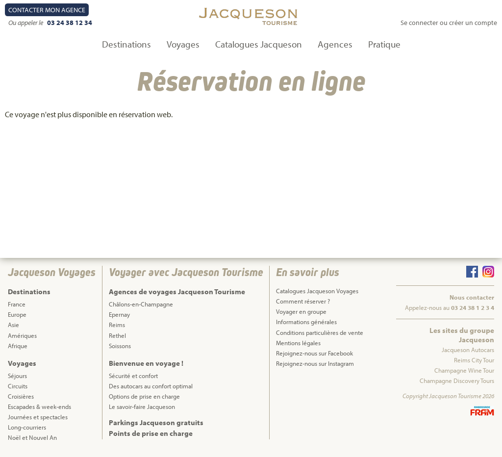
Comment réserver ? (303, 301)
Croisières (21, 396)
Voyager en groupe (301, 311)
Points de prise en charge (151, 433)
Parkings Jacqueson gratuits (156, 422)
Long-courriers (27, 427)
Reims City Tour (474, 360)
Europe (17, 314)
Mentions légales (298, 343)
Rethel (117, 335)
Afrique (17, 346)
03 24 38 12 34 (69, 22)
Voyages (183, 44)
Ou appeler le (26, 22)
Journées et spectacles (38, 417)
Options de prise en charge (144, 396)
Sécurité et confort (133, 376)
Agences (335, 44)
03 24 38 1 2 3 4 (472, 307)
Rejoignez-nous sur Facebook (314, 353)
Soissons (120, 346)
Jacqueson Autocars (468, 350)
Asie (13, 325)
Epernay (119, 314)
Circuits (17, 386)
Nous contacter (472, 297)
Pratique (384, 44)
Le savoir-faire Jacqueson (142, 406)
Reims (117, 325)
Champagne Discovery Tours (457, 380)
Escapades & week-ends (39, 406)
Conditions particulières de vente (319, 332)
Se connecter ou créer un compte (449, 22)
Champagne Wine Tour (464, 370)
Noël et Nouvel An (32, 437)
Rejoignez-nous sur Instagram (315, 363)
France (16, 304)
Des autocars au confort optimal (151, 386)
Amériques (22, 335)
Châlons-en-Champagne (141, 304)
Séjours (17, 376)
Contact (46, 9)
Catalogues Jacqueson (258, 44)
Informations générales (306, 322)
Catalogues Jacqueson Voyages (317, 291)
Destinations (126, 44)
